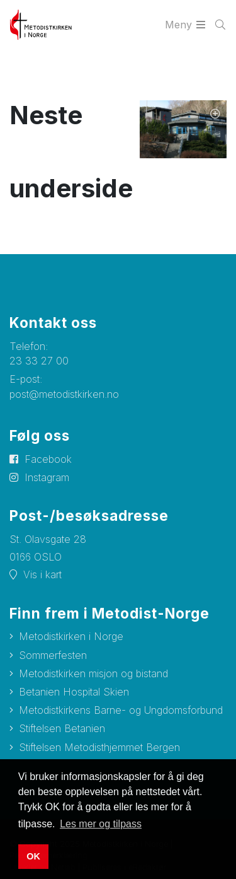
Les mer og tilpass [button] (101, 823)
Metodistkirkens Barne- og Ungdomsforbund (121, 710)
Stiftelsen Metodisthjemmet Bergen (99, 747)
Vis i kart (42, 574)
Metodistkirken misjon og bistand (93, 673)
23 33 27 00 (39, 360)
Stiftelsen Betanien (62, 728)
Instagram (47, 477)
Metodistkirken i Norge (71, 636)
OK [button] (33, 856)
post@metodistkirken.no (64, 394)
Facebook (48, 459)
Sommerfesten (53, 655)
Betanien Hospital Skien (74, 691)
